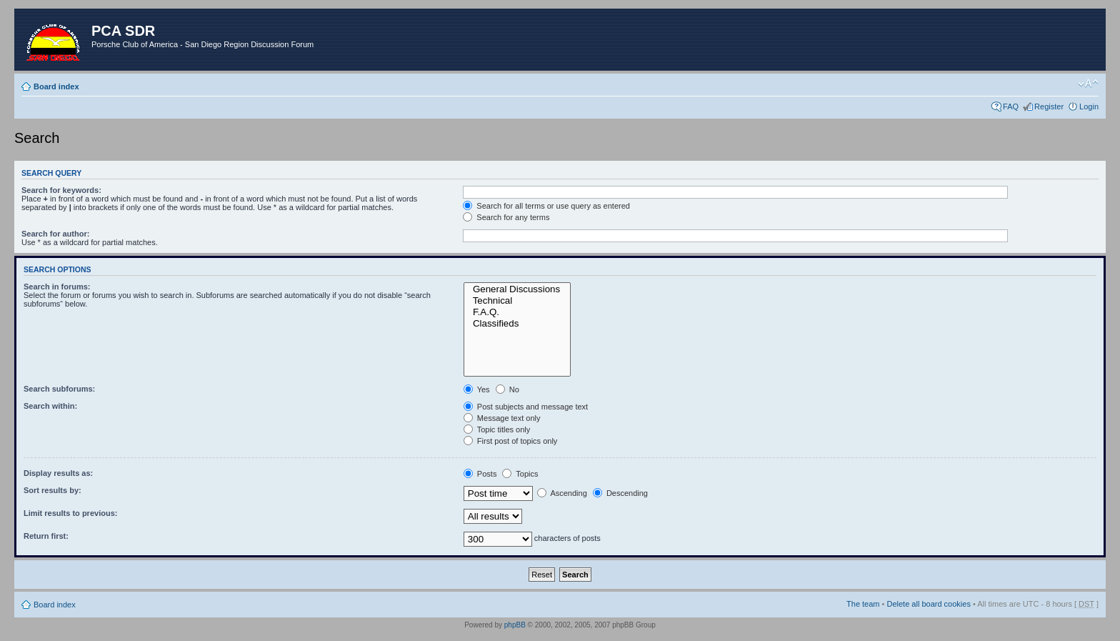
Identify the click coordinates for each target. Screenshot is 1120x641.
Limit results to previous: (70, 513)
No (507, 389)
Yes (477, 389)
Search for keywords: (61, 190)
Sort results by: (52, 490)
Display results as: (58, 473)
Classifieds (517, 323)
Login (1089, 106)
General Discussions (517, 289)
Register (1049, 106)
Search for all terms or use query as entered (546, 206)
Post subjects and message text (526, 406)
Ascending (562, 493)
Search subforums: (59, 388)
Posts (480, 473)
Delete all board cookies (928, 604)
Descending (620, 493)
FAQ (1011, 106)
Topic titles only (497, 429)
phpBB (515, 625)
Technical (517, 301)
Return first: (46, 536)
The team (862, 604)
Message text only (502, 418)
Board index (56, 86)
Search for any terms (506, 217)
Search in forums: (57, 286)
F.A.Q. (517, 312)
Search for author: (55, 233)
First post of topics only (511, 441)
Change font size (1088, 83)
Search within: (50, 406)
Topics (520, 473)
